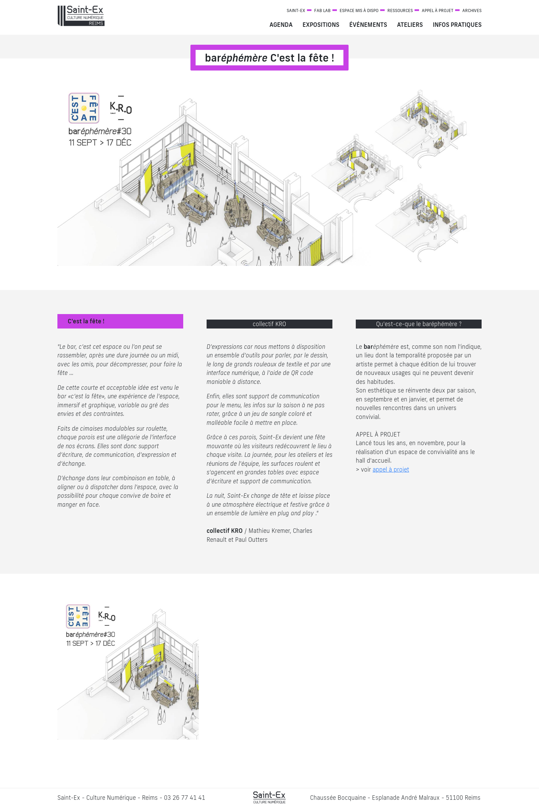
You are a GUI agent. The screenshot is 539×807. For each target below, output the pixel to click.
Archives (472, 10)
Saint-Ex (296, 10)
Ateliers (410, 24)
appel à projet (391, 469)
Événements (368, 24)
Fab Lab (322, 10)
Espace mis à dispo (359, 10)
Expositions (320, 24)
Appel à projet (437, 10)
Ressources (400, 10)
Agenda (281, 24)
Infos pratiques (457, 24)
